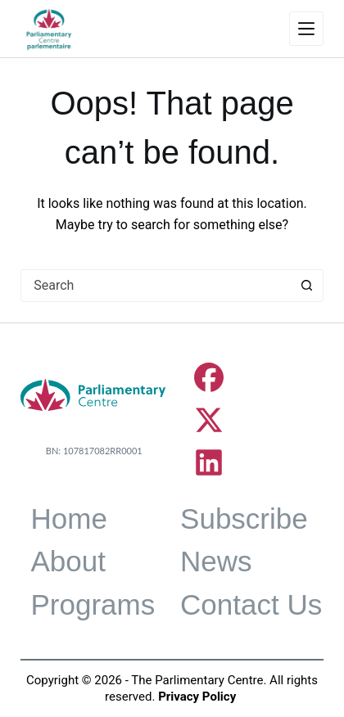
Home (68, 518)
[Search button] (307, 285)
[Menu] (306, 28)
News (216, 561)
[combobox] (156, 285)
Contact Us (251, 604)
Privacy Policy (197, 696)
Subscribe (244, 518)
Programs (92, 604)
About (67, 561)
